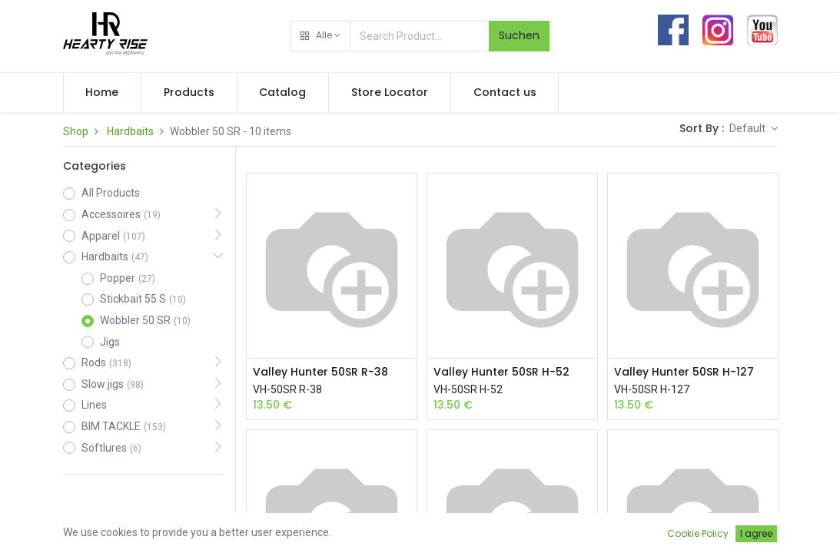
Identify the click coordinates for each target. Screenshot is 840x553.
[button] (320, 36)
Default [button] (748, 128)
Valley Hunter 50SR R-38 (320, 372)
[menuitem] (102, 93)
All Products (110, 193)
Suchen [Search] (519, 35)
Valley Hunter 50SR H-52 (501, 372)
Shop (75, 131)
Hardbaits (130, 131)
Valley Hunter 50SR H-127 (684, 372)
